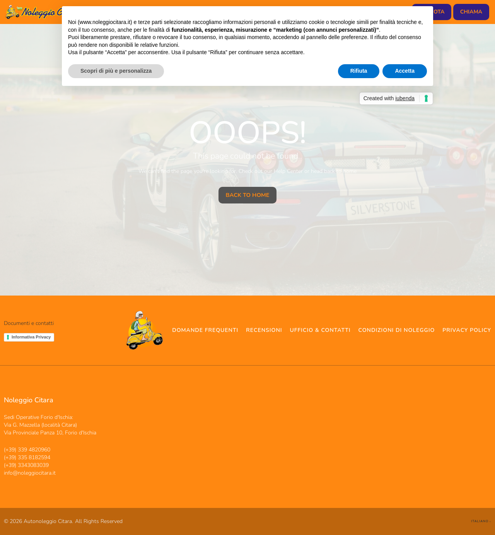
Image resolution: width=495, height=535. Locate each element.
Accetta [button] (405, 71)
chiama (471, 11)
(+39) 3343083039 (26, 465)
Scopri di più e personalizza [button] (116, 71)
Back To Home (247, 195)
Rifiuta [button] (358, 71)
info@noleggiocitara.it (30, 473)
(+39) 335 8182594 (27, 457)
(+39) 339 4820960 (27, 449)
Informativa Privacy (31, 337)
